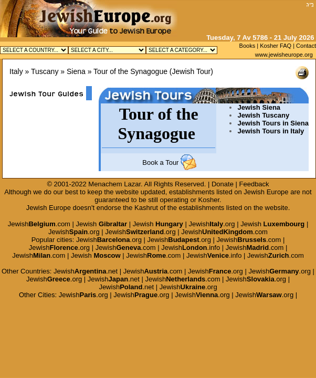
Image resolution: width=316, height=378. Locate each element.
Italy (16, 71)
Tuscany (44, 71)
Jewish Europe (266, 192)
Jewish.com (39, 224)
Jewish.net (86, 271)
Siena (76, 71)
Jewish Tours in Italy (270, 131)
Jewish (102, 224)
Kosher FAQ (275, 46)
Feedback (254, 184)
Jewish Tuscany (263, 115)
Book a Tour (160, 162)
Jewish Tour (191, 71)
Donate (223, 184)
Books (247, 46)
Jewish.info (190, 247)
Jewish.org (211, 224)
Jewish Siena (258, 107)
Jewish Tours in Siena (273, 123)
